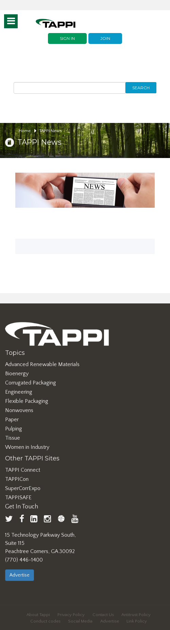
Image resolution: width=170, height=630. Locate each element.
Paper (12, 419)
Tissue (12, 438)
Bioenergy (17, 374)
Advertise (20, 575)
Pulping (13, 429)
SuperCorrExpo (22, 488)
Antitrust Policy (136, 614)
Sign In (67, 38)
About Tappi (38, 614)
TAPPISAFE (18, 497)
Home (27, 130)
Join (105, 38)
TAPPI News (50, 130)
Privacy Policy (71, 614)
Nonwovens (19, 410)
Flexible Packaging (26, 401)
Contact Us (103, 614)
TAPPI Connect (22, 470)
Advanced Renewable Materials (42, 364)
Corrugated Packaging (30, 383)
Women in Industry (27, 447)
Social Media (80, 621)
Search (141, 87)
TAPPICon (17, 479)
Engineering (18, 392)
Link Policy (136, 621)
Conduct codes (45, 621)
